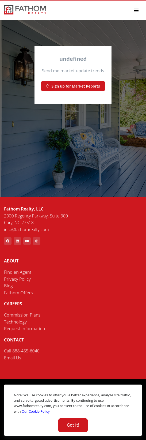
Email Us (12, 358)
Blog (8, 286)
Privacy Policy (17, 279)
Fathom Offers (18, 293)
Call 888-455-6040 (22, 351)
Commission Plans (22, 315)
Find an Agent (17, 272)
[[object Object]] (7, 241)
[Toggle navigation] (136, 10)
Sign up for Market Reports (73, 86)
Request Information (24, 329)
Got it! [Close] (73, 425)
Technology (15, 322)
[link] (25, 10)
